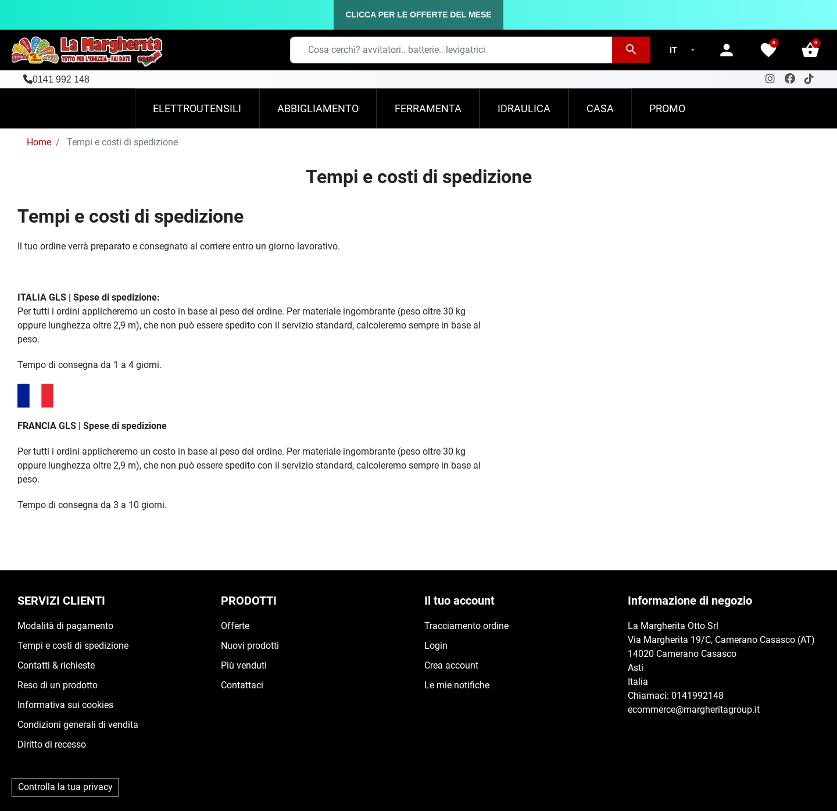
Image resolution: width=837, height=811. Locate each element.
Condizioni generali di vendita (77, 724)
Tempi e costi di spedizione (72, 645)
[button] (810, 50)
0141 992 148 (61, 79)
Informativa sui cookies (65, 704)
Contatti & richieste (56, 665)
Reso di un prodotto (57, 685)
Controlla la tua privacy (65, 786)
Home (39, 142)
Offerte (235, 625)
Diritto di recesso (51, 744)
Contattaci (242, 685)
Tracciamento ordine (466, 625)
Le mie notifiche (456, 685)
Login (436, 645)
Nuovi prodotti (250, 645)
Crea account (451, 665)
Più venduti (244, 665)
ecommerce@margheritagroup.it (694, 709)
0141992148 (697, 695)
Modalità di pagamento (65, 625)
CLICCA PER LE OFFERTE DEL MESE (418, 14)
